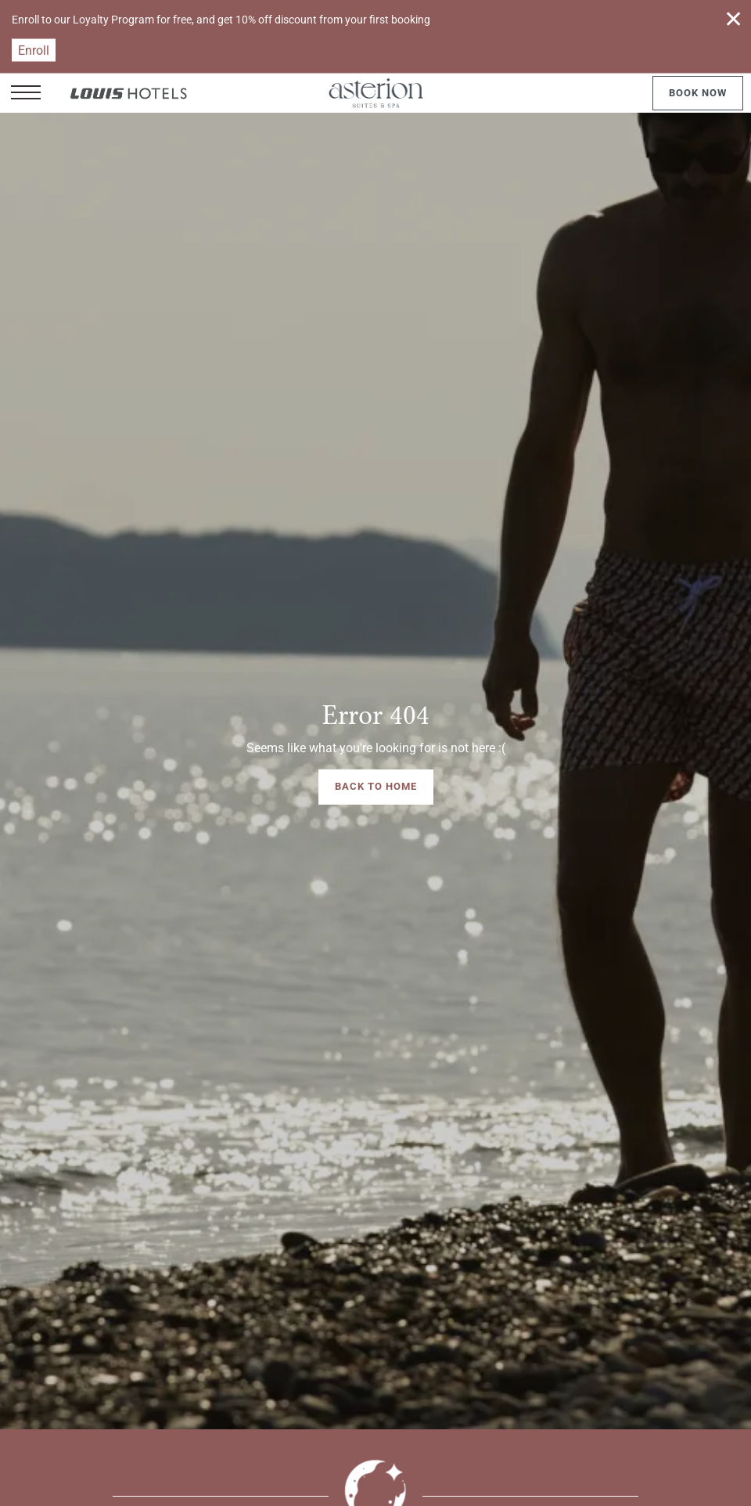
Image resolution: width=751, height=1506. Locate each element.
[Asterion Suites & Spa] (376, 93)
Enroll (33, 50)
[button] (26, 93)
